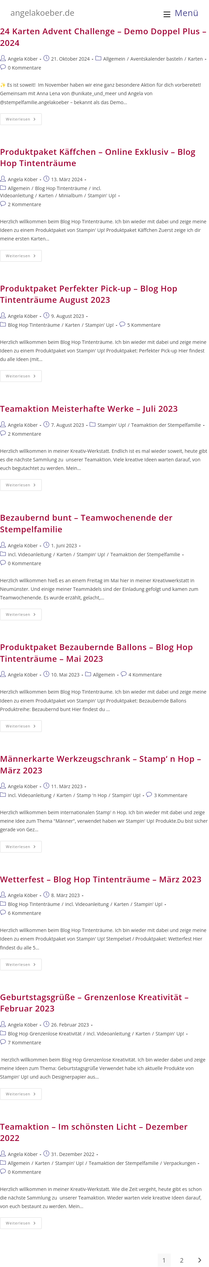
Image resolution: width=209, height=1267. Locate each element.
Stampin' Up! (102, 195)
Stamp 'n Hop (92, 795)
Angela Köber (23, 58)
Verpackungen (180, 1163)
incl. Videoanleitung (29, 554)
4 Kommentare (145, 674)
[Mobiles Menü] (181, 12)
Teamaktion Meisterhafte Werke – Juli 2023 (89, 408)
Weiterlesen (24, 120)
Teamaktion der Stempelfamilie (166, 425)
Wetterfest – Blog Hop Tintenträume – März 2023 (100, 879)
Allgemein (114, 58)
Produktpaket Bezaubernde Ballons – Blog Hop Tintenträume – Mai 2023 (96, 652)
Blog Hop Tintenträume (61, 188)
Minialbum (71, 195)
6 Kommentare (24, 913)
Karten (195, 58)
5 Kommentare (143, 325)
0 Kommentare (24, 67)
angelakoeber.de (43, 12)
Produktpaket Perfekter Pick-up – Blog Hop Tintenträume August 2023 (89, 294)
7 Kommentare (24, 1042)
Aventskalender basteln (156, 58)
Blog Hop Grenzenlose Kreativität (44, 1033)
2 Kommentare (24, 204)
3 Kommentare (170, 795)
